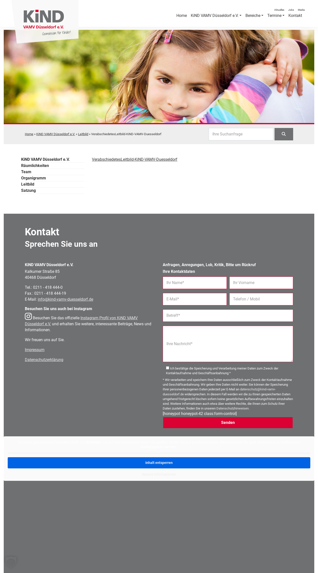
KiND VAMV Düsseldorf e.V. (55, 134)
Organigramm (33, 178)
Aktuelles (279, 11)
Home (29, 134)
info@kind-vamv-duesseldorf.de (65, 299)
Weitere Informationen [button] (159, 474)
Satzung (28, 190)
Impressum (34, 349)
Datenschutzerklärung (44, 359)
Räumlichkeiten (35, 165)
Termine (274, 17)
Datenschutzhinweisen (232, 408)
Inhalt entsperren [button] (159, 463)
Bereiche (252, 17)
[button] (11, 562)
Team (26, 171)
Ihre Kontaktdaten (179, 271)
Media (301, 11)
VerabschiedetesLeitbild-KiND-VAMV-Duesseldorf (134, 159)
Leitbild (83, 134)
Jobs (291, 11)
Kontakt (295, 17)
